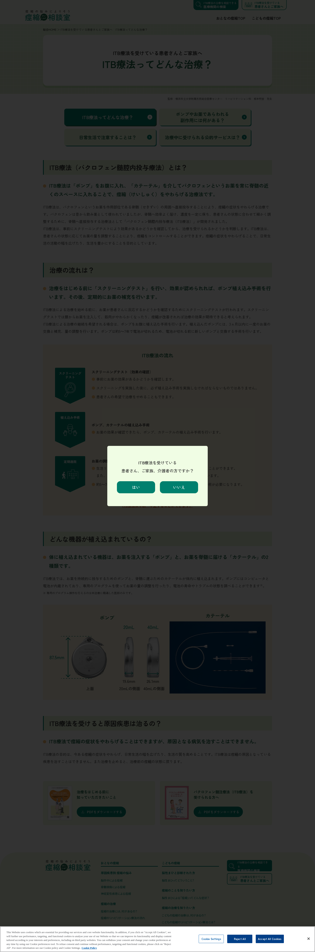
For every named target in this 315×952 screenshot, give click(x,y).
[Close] (308, 943)
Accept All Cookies (269, 943)
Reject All (240, 943)
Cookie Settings (211, 943)
